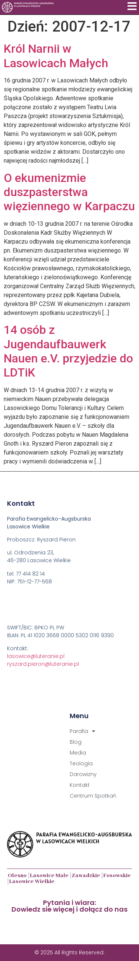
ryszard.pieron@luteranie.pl (43, 664)
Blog (76, 742)
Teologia (81, 763)
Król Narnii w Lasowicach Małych (56, 56)
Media (78, 752)
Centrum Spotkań (93, 795)
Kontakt (80, 785)
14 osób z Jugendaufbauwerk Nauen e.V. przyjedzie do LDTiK (68, 351)
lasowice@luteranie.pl (35, 656)
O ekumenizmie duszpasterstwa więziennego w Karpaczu (69, 192)
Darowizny (83, 774)
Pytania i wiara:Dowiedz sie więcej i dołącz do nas (69, 906)
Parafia (82, 731)
